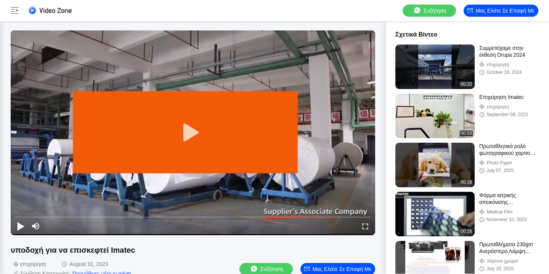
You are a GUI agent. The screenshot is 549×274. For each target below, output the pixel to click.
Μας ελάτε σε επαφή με (501, 11)
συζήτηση (429, 10)
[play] (192, 132)
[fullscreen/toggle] (365, 226)
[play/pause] (20, 226)
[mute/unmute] (35, 226)
